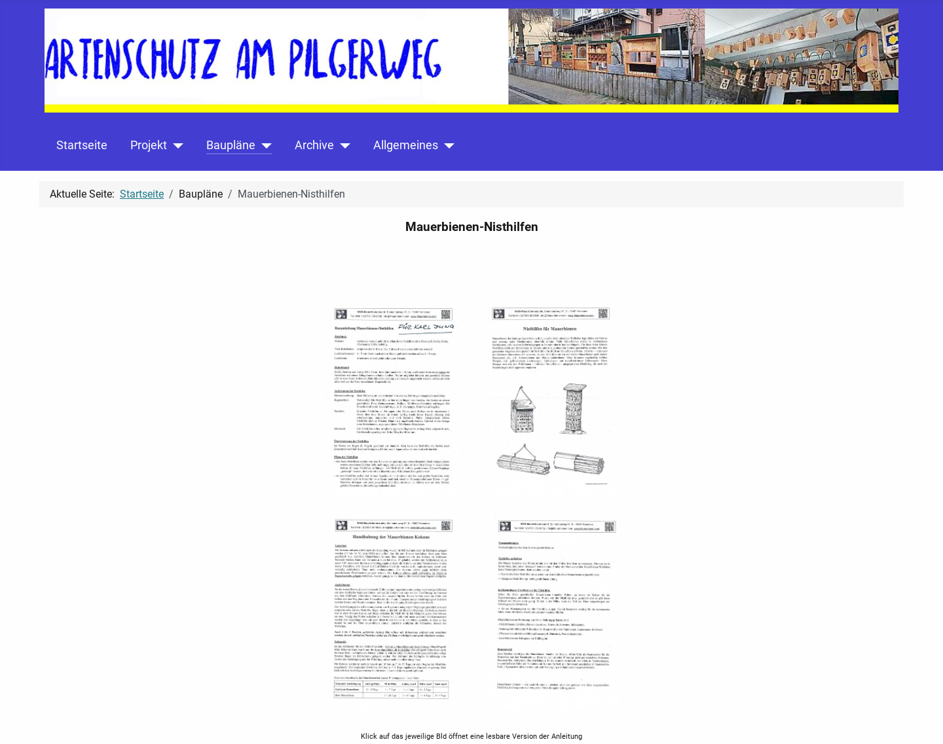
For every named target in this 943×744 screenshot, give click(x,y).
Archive (314, 145)
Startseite (81, 145)
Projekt (148, 145)
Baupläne (230, 145)
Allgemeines (405, 145)
